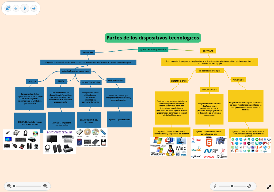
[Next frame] (33, 8)
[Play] (24, 8)
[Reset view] (8, 8)
